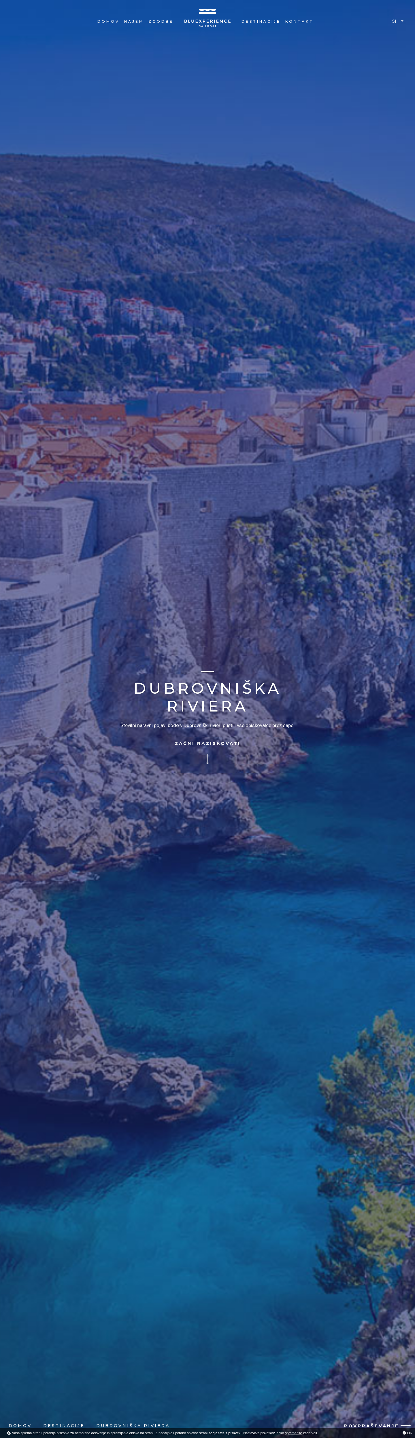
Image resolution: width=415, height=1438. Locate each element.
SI (394, 21)
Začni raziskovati (208, 744)
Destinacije (261, 21)
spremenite (293, 1433)
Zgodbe (160, 21)
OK (407, 1433)
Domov (108, 21)
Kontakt (299, 21)
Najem (134, 21)
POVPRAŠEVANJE (371, 1426)
